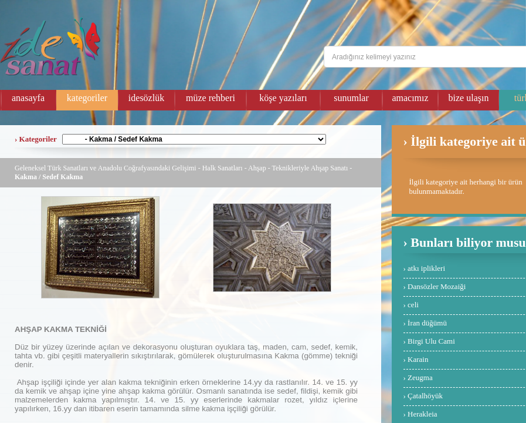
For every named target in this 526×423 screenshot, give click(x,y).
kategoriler (87, 98)
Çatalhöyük (425, 395)
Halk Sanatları (222, 168)
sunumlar (351, 98)
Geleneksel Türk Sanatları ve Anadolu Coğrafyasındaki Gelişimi (105, 168)
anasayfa (28, 98)
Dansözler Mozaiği (437, 286)
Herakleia (422, 413)
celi (413, 304)
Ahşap (257, 168)
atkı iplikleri (426, 268)
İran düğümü (427, 322)
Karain (418, 359)
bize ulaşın (469, 98)
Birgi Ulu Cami (431, 341)
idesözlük (146, 98)
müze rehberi (210, 98)
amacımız (410, 98)
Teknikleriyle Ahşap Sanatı (310, 168)
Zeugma (420, 377)
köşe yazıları (283, 98)
